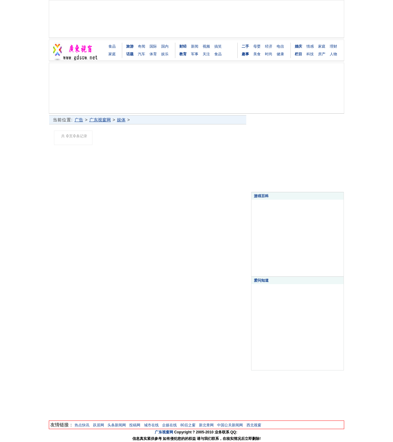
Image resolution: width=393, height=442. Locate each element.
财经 (183, 46)
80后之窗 (187, 425)
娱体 (121, 119)
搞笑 (218, 46)
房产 (321, 54)
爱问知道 (261, 280)
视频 (206, 46)
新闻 (194, 46)
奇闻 (141, 46)
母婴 (257, 46)
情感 (310, 46)
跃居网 (98, 425)
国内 (165, 46)
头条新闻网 (116, 425)
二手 (245, 46)
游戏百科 (261, 196)
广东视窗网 (100, 119)
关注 (206, 54)
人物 (333, 54)
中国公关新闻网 (230, 425)
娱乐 (165, 54)
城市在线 (151, 425)
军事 (194, 54)
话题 (130, 54)
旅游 (130, 46)
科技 (310, 54)
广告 (79, 119)
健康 (280, 54)
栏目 (298, 54)
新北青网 (206, 425)
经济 (268, 46)
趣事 (245, 54)
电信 (280, 46)
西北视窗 (254, 425)
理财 (333, 46)
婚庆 (298, 46)
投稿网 (134, 425)
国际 (153, 46)
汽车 (141, 54)
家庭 (112, 54)
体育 (153, 54)
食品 (112, 46)
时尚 (268, 54)
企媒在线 (169, 425)
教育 (183, 54)
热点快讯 (82, 425)
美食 (257, 54)
